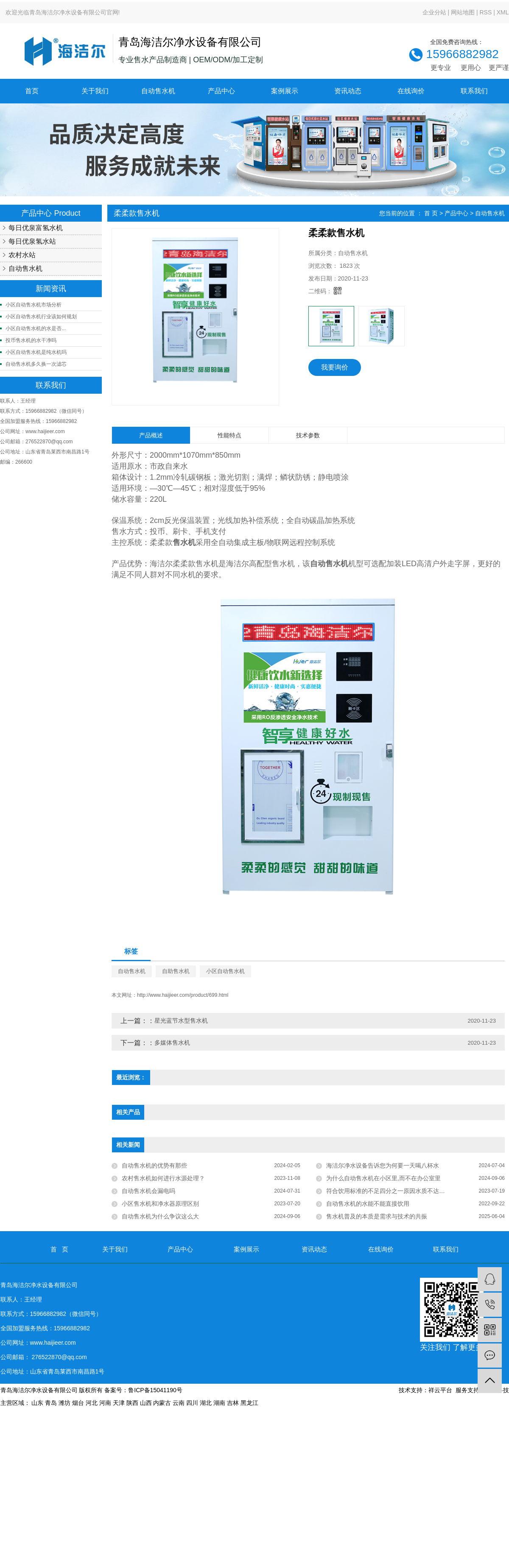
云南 (179, 1402)
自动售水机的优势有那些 (154, 1165)
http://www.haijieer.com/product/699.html (182, 995)
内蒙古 (162, 1402)
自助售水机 (176, 971)
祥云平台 (440, 1390)
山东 (37, 1402)
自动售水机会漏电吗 (148, 1190)
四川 (192, 1402)
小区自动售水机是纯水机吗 (36, 352)
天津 (119, 1402)
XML (503, 12)
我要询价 (334, 367)
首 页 (431, 213)
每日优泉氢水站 (32, 241)
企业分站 (434, 12)
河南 (105, 1402)
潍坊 (64, 1402)
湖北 (206, 1402)
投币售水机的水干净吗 (31, 340)
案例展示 (284, 91)
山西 (146, 1402)
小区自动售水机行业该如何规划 (41, 317)
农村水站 (22, 255)
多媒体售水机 (172, 1042)
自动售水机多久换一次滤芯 (36, 364)
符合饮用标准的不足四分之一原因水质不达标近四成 (394, 1190)
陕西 (132, 1402)
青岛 (51, 1402)
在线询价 (411, 91)
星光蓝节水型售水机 (181, 1020)
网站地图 (463, 12)
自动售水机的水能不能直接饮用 (367, 1203)
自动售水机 (158, 91)
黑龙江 (249, 1402)
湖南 (219, 1402)
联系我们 (474, 91)
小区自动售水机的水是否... (36, 328)
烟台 (78, 1402)
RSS (485, 12)
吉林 (233, 1402)
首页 (32, 91)
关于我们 (95, 91)
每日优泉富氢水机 (35, 227)
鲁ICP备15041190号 (155, 1390)
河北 (92, 1402)
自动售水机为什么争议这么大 (160, 1216)
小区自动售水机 (225, 971)
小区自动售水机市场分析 (34, 305)
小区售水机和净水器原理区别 (160, 1203)
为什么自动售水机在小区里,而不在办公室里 (383, 1178)
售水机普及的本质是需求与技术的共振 (376, 1216)
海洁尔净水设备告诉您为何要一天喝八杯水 (382, 1165)
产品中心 (221, 91)
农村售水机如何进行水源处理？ (163, 1178)
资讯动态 (347, 91)
